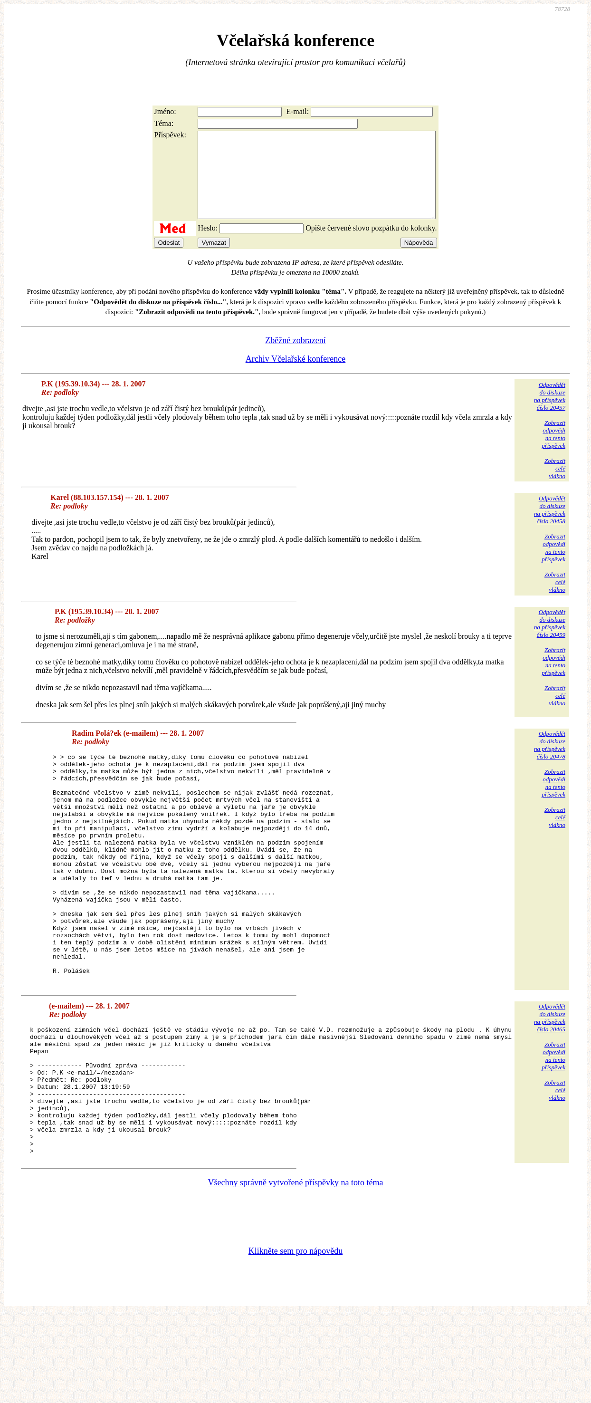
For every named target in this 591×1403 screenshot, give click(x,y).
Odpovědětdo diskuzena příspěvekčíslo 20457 (549, 413)
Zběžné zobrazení (295, 357)
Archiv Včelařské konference (296, 376)
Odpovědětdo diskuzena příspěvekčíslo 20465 (549, 1080)
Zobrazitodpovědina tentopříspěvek (553, 451)
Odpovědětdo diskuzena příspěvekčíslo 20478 (549, 762)
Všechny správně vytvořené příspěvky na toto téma (295, 1271)
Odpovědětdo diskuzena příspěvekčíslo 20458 (549, 527)
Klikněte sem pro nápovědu (295, 1339)
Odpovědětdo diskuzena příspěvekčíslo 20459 (549, 640)
